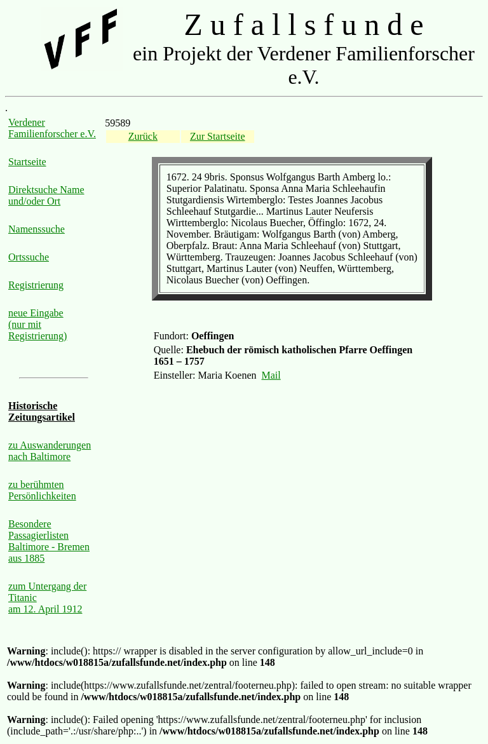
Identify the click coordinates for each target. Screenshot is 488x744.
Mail (271, 375)
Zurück (143, 136)
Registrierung (36, 285)
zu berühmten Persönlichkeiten (42, 490)
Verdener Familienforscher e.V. (52, 128)
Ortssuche (28, 257)
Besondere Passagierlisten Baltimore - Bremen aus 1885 (49, 541)
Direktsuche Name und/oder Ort (46, 195)
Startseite (27, 161)
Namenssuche (36, 229)
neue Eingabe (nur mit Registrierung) (37, 324)
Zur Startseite (217, 136)
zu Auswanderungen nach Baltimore (49, 451)
